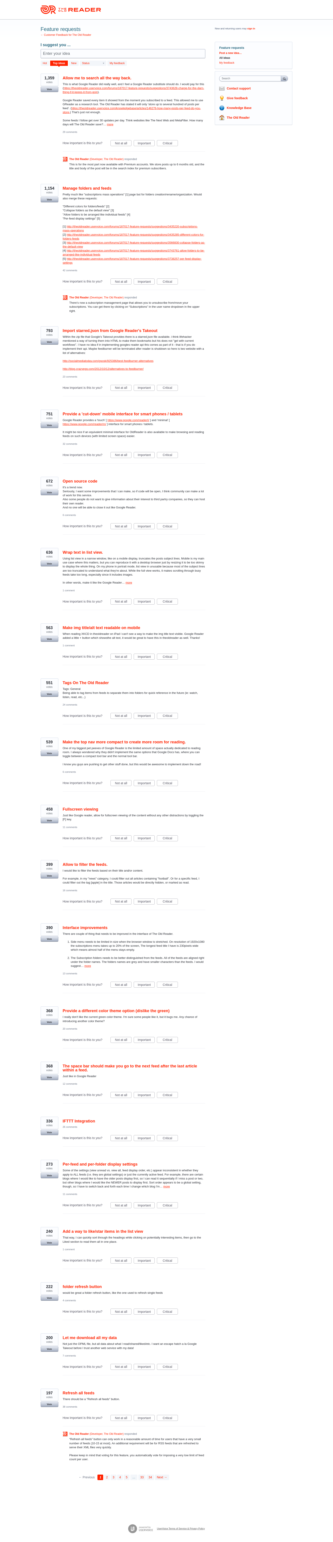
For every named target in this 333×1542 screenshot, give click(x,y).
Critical (170, 143)
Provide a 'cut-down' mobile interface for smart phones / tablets (123, 414)
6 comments (69, 515)
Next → (162, 1477)
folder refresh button (82, 1286)
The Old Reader (238, 117)
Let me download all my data (90, 1338)
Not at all (123, 143)
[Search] (284, 78)
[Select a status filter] (93, 63)
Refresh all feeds (79, 1393)
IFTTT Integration (79, 1121)
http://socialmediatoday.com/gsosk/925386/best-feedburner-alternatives (108, 361)
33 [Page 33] (142, 1477)
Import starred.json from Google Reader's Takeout (110, 330)
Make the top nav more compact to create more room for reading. (124, 742)
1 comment (69, 590)
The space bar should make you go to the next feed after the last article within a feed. (130, 1068)
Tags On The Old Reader (86, 683)
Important (146, 143)
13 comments (70, 973)
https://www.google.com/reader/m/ (84, 424)
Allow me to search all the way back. (97, 78)
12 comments (70, 1083)
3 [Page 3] (113, 1477)
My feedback (117, 63)
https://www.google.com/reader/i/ (128, 420)
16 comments (70, 890)
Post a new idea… (230, 53)
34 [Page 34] (150, 1477)
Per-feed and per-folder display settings (100, 1164)
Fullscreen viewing (80, 809)
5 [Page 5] (126, 1477)
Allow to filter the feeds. (85, 864)
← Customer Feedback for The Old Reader (66, 34)
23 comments (70, 376)
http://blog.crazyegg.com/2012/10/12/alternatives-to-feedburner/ (103, 368)
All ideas (224, 57)
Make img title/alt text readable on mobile (101, 628)
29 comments (70, 132)
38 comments (70, 1406)
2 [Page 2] (107, 1477)
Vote (49, 89)
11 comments (70, 827)
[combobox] (251, 78)
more (110, 124)
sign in (251, 28)
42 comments (70, 270)
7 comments (69, 1355)
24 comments (70, 704)
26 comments (70, 1127)
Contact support (239, 88)
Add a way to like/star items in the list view (103, 1231)
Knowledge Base (239, 108)
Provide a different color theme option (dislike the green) (116, 1011)
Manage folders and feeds (87, 188)
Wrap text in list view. (83, 552)
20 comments (70, 1028)
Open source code (80, 481)
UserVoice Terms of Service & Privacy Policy (181, 1528)
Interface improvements (85, 928)
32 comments (70, 444)
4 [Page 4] (120, 1477)
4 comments (69, 1300)
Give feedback (237, 98)
